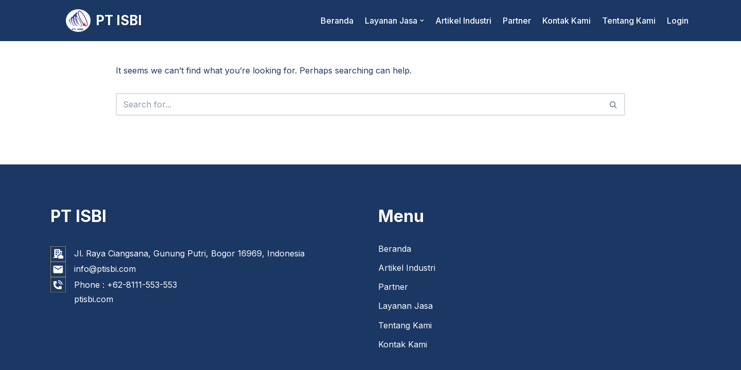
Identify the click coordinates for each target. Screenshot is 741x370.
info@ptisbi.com (105, 269)
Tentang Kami (629, 20)
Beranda (337, 20)
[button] (422, 20)
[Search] (359, 104)
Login (678, 20)
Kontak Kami (566, 20)
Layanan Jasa (405, 306)
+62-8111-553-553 (142, 285)
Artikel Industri (463, 20)
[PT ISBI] (104, 20)
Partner (517, 20)
